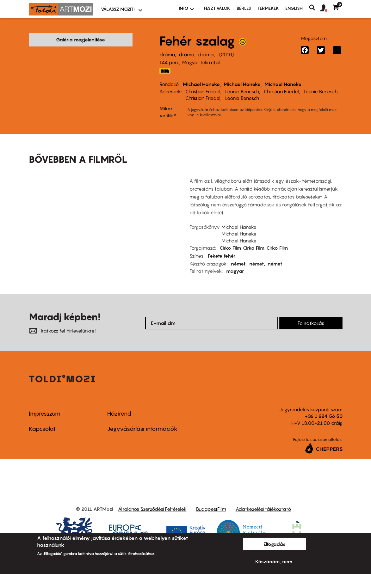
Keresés (314, 7)
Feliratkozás (311, 313)
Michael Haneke (201, 84)
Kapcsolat (42, 419)
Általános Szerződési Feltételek (152, 499)
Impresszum (44, 403)
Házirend (119, 403)
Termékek (268, 8)
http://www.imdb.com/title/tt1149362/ (165, 71)
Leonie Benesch (242, 91)
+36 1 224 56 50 (324, 406)
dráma (167, 54)
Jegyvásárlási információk (142, 419)
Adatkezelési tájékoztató (263, 499)
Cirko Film (230, 238)
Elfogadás (274, 544)
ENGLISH (294, 8)
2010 (226, 54)
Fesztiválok (217, 8)
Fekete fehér (221, 246)
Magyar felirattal (201, 62)
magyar (235, 261)
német (238, 254)
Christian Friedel (202, 91)
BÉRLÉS (244, 8)
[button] (326, 8)
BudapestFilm (211, 499)
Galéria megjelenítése (80, 39)
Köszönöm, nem (273, 561)
